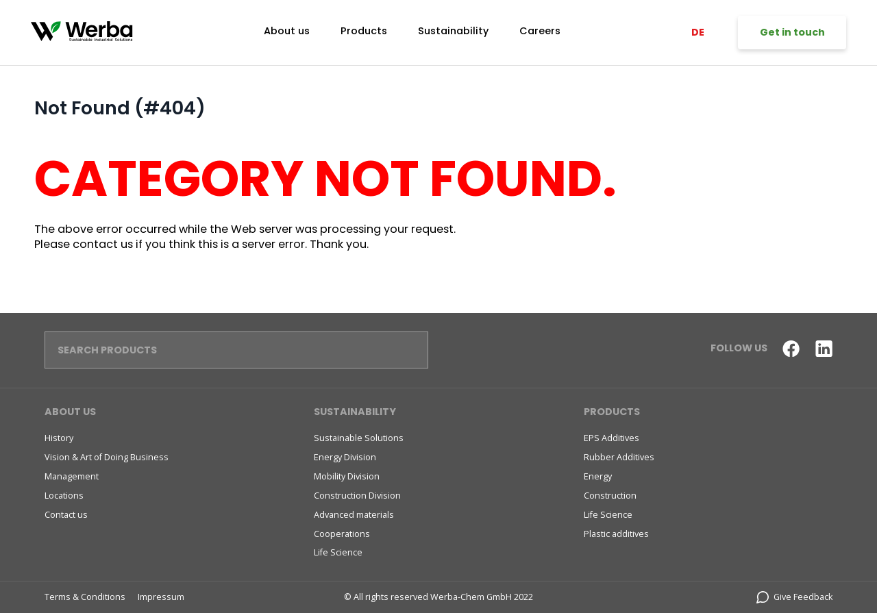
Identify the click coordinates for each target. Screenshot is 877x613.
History (59, 438)
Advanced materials (354, 515)
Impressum (161, 597)
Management (72, 476)
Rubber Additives (619, 457)
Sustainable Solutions (359, 438)
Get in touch (792, 32)
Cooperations (342, 534)
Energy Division (345, 457)
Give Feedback (794, 597)
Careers (539, 31)
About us (287, 31)
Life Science (338, 552)
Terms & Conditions (85, 597)
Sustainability (453, 31)
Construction (610, 495)
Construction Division (357, 495)
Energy (598, 476)
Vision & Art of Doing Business (107, 457)
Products (364, 31)
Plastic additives (616, 534)
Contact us (66, 515)
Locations (64, 495)
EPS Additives (611, 438)
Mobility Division (347, 476)
